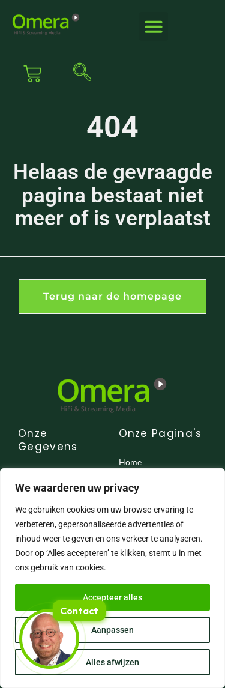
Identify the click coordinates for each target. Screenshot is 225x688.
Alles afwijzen (112, 662)
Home (130, 462)
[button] (153, 26)
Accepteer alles (112, 597)
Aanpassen (112, 630)
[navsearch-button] (79, 74)
